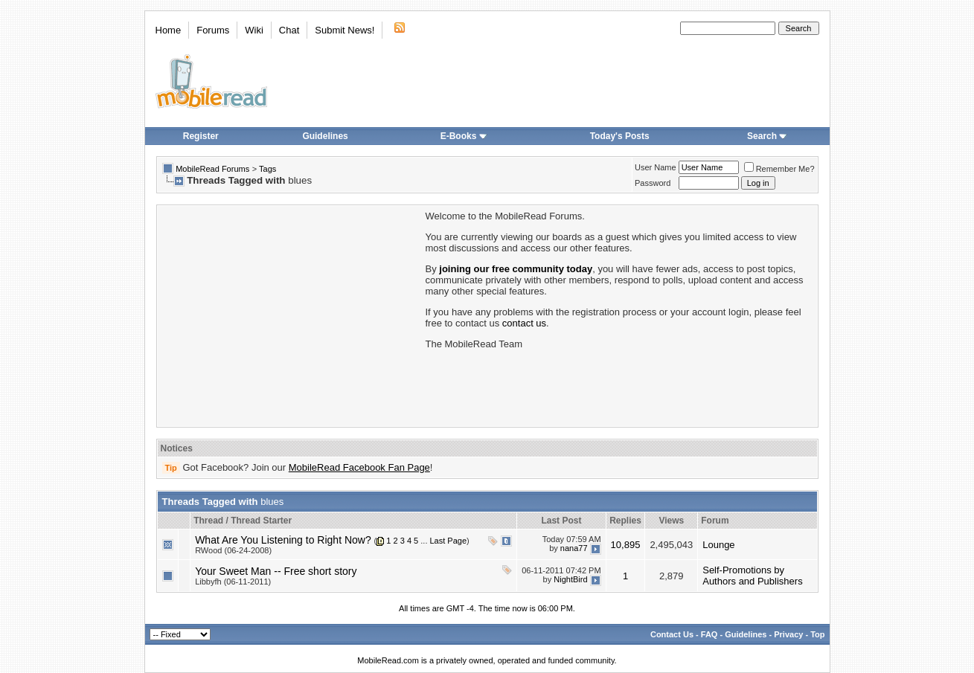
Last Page (448, 540)
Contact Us (671, 634)
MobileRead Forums (212, 168)
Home (169, 30)
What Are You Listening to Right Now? (283, 540)
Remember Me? (779, 168)
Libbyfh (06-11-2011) (233, 581)
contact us (524, 323)
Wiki (254, 30)
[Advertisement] (290, 314)
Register (201, 136)
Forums (212, 30)
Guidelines (324, 136)
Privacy (788, 634)
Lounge (718, 544)
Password (652, 182)
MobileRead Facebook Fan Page (359, 467)
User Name (655, 167)
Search (767, 136)
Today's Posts (620, 136)
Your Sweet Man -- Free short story (275, 571)
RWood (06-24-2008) (233, 550)
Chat (289, 30)
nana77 (574, 548)
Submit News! (344, 30)
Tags (267, 168)
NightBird (570, 579)
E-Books (463, 136)
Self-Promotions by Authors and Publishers (752, 575)
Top (817, 634)
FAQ (709, 634)
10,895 (626, 544)
